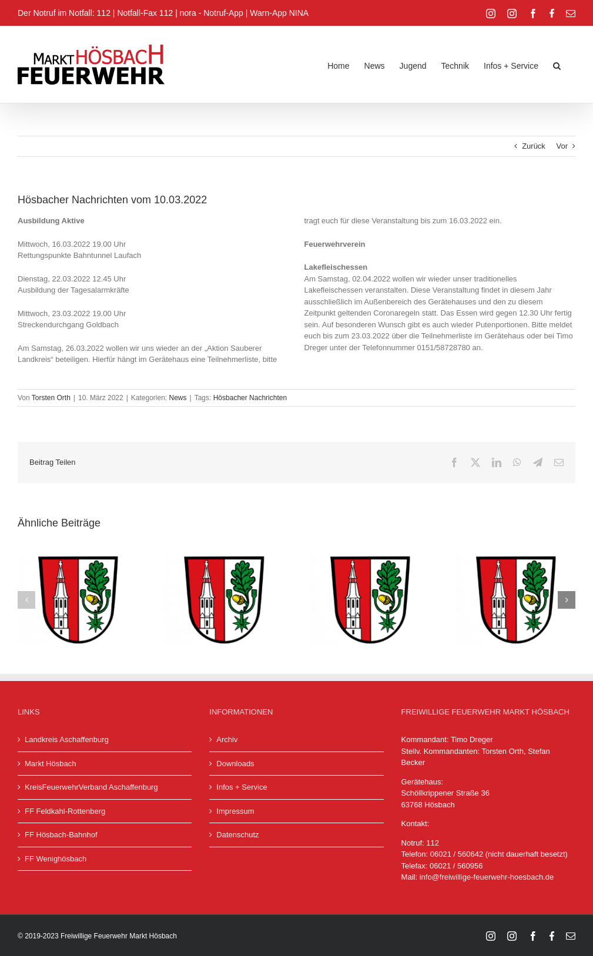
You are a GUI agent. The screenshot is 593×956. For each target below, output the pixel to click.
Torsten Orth (51, 398)
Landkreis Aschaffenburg (67, 739)
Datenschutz (237, 834)
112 (432, 842)
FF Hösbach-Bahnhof (61, 834)
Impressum (235, 811)
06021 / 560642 (456, 854)
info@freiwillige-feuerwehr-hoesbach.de (487, 877)
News (178, 398)
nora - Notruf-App (211, 13)
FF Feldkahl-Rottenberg (65, 811)
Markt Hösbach (50, 763)
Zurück (533, 146)
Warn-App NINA (279, 13)
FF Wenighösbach (55, 858)
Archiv (226, 739)
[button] (557, 64)
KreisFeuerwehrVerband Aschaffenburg (91, 787)
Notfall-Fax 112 (145, 13)
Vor (562, 146)
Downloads (235, 763)
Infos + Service (241, 787)
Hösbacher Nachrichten (250, 398)
